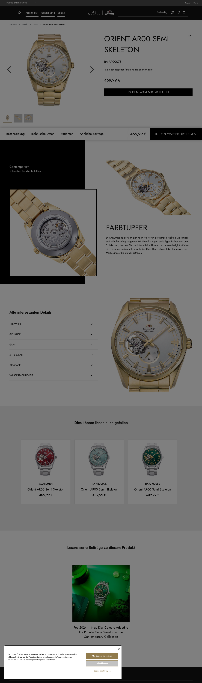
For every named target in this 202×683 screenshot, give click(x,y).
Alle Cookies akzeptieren (102, 656)
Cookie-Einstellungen (102, 671)
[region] (63, 662)
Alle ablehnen (101, 663)
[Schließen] (119, 649)
